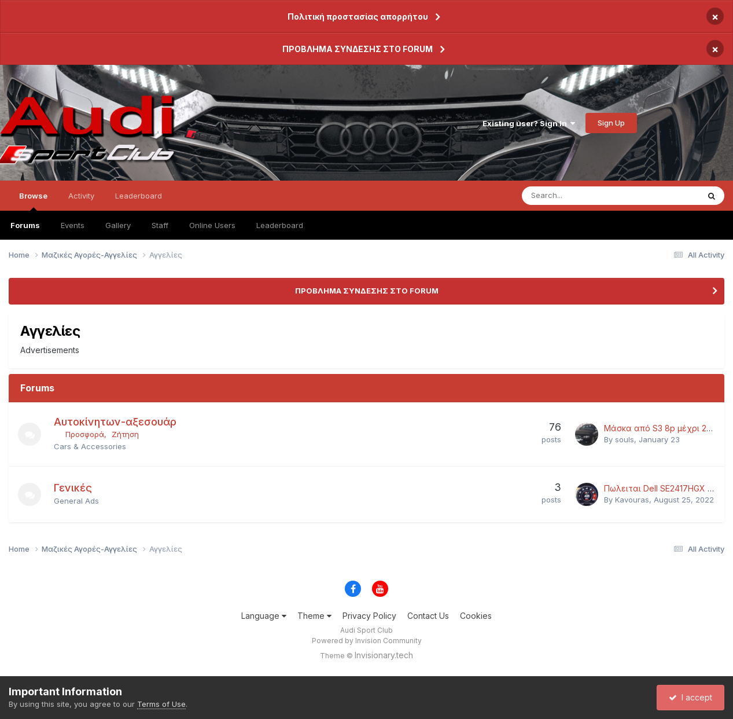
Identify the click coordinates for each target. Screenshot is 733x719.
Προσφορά (84, 434)
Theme (314, 616)
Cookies (476, 616)
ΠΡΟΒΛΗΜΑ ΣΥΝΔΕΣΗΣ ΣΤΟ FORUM (357, 49)
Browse (33, 201)
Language (263, 616)
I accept (690, 697)
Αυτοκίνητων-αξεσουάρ (115, 422)
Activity (81, 195)
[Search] (580, 195)
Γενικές (73, 488)
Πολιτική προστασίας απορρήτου (358, 16)
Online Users (212, 225)
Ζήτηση (125, 434)
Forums (25, 225)
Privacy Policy (369, 616)
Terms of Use (161, 704)
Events (72, 225)
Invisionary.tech (384, 655)
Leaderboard (279, 225)
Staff (160, 225)
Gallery (118, 225)
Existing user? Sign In (528, 123)
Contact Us (428, 616)
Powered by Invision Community (367, 640)
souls (624, 439)
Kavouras (632, 499)
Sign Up (611, 122)
